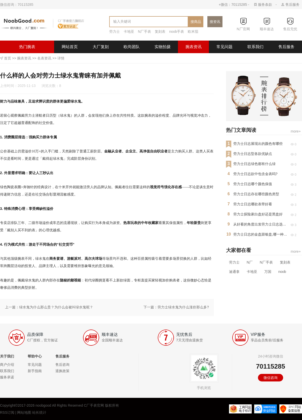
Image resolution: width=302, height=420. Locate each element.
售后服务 (292, 5)
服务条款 (265, 5)
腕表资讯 (193, 47)
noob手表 (176, 31)
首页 (7, 58)
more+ (296, 131)
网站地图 (24, 412)
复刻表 (160, 31)
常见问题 (224, 47)
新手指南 (35, 371)
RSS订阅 (7, 412)
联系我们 (255, 47)
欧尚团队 (132, 47)
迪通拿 (234, 272)
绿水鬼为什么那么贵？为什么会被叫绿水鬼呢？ (56, 307)
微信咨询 (270, 378)
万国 (267, 272)
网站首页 (70, 47)
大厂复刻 (101, 47)
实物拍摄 (163, 47)
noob (282, 272)
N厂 (250, 262)
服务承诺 (7, 377)
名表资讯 (44, 58)
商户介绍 (7, 365)
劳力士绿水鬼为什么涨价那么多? (183, 307)
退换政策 (62, 371)
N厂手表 (144, 31)
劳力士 (114, 31)
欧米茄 (193, 31)
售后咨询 (62, 365)
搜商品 (196, 22)
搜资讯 (215, 22)
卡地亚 (129, 31)
